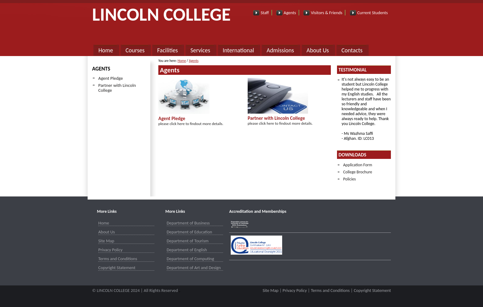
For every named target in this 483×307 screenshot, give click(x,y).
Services (200, 50)
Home (105, 50)
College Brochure (357, 172)
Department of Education (189, 232)
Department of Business (188, 223)
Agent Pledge (110, 78)
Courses (135, 50)
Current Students (372, 12)
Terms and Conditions (117, 258)
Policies (349, 179)
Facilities (167, 50)
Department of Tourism (188, 241)
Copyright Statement (117, 267)
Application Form (357, 165)
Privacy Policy (110, 249)
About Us (317, 50)
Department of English (187, 249)
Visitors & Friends (326, 12)
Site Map (106, 241)
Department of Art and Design (194, 267)
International (238, 50)
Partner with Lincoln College (117, 88)
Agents (290, 12)
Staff (265, 12)
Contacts (351, 50)
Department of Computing (190, 258)
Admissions (280, 50)
